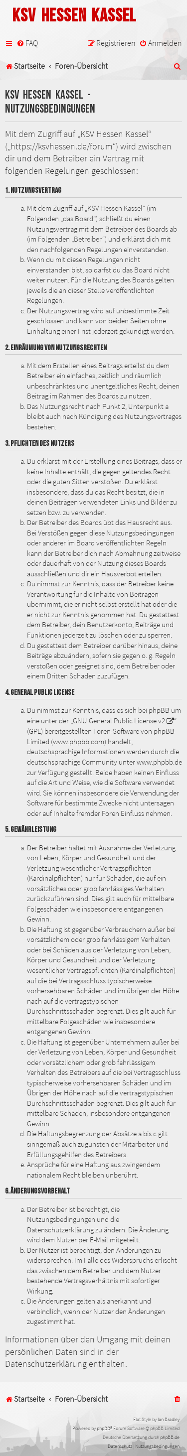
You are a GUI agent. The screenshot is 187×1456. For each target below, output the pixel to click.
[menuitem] (27, 43)
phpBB (103, 1428)
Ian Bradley (169, 1419)
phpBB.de (170, 1437)
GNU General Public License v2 (119, 720)
